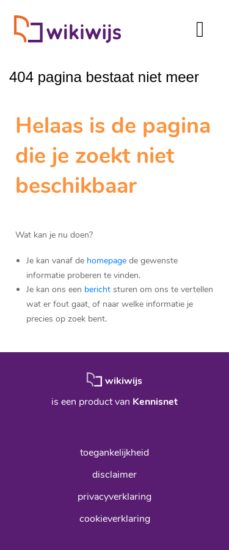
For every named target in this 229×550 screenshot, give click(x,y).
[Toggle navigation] (200, 29)
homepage (106, 260)
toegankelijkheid (114, 452)
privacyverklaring (114, 496)
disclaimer (114, 474)
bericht (97, 289)
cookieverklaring (114, 519)
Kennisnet (155, 402)
